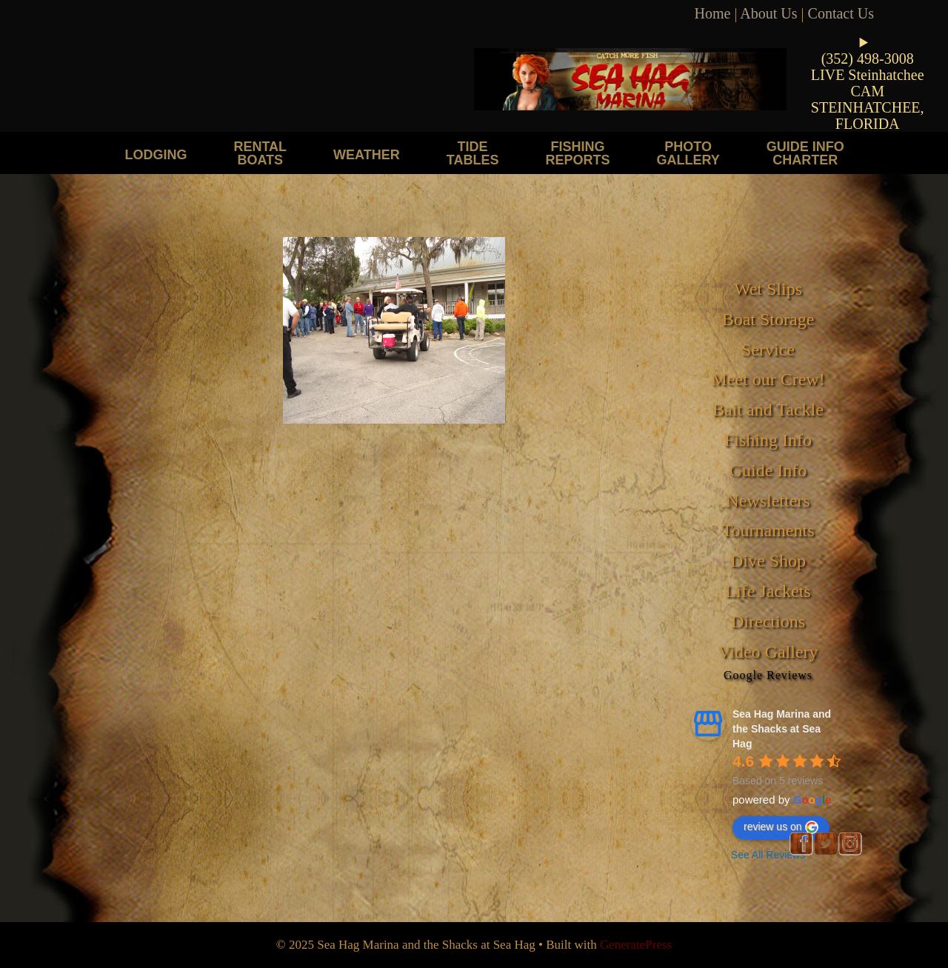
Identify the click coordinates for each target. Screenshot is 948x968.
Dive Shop (768, 560)
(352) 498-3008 (867, 58)
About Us (768, 13)
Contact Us (841, 13)
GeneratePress (636, 945)
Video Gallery (768, 651)
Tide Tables (473, 153)
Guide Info (768, 470)
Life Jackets (767, 591)
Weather (366, 154)
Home (713, 13)
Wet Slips (768, 288)
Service (768, 349)
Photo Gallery (687, 153)
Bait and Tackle (768, 409)
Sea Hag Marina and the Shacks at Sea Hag (781, 729)
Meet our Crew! (767, 379)
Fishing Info (768, 440)
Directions (768, 621)
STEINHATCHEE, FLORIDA (867, 115)
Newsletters (768, 500)
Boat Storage (768, 319)
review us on (781, 827)
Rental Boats (260, 153)
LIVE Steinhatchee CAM (867, 83)
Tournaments (768, 530)
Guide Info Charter (805, 153)
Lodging (155, 154)
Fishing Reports (577, 153)
